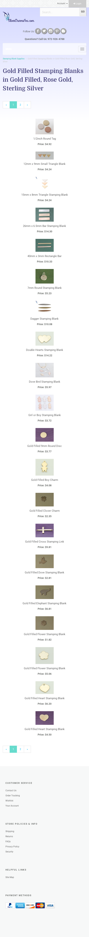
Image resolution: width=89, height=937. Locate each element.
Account (62, 3)
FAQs (8, 841)
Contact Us (10, 790)
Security (9, 851)
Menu (8, 49)
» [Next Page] (29, 105)
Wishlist (9, 800)
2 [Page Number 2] (22, 104)
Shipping (9, 831)
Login (77, 3)
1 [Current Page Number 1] (15, 105)
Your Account (12, 805)
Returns (9, 836)
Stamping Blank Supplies (14, 59)
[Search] (59, 12)
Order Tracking (12, 795)
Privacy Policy (12, 846)
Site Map (9, 877)
